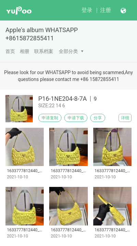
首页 (10, 51)
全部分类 (68, 51)
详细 (125, 117)
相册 (24, 51)
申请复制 (50, 117)
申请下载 (76, 117)
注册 (105, 10)
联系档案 (43, 51)
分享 (98, 117)
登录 (86, 10)
